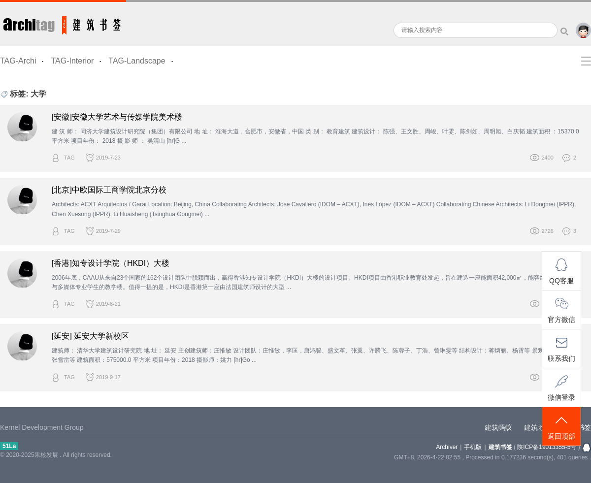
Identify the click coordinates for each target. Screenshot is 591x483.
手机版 (473, 447)
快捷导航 (586, 61)
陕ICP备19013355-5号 (546, 447)
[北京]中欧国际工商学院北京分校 (109, 190)
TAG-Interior (72, 61)
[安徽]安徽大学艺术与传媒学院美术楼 (117, 117)
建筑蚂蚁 (498, 427)
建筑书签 (63, 23)
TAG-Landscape (136, 61)
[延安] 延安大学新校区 (90, 336)
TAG (69, 158)
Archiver (447, 447)
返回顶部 (561, 427)
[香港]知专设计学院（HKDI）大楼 (110, 263)
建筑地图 (538, 427)
